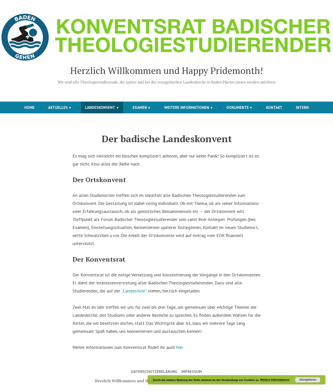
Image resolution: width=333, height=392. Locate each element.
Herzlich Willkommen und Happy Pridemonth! (166, 70)
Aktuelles (58, 107)
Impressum (191, 371)
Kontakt (274, 107)
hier (179, 347)
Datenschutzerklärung (154, 371)
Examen (140, 107)
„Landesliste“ (133, 291)
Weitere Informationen (186, 107)
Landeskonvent (100, 107)
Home (29, 107)
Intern (302, 107)
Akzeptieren (307, 379)
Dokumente (238, 107)
